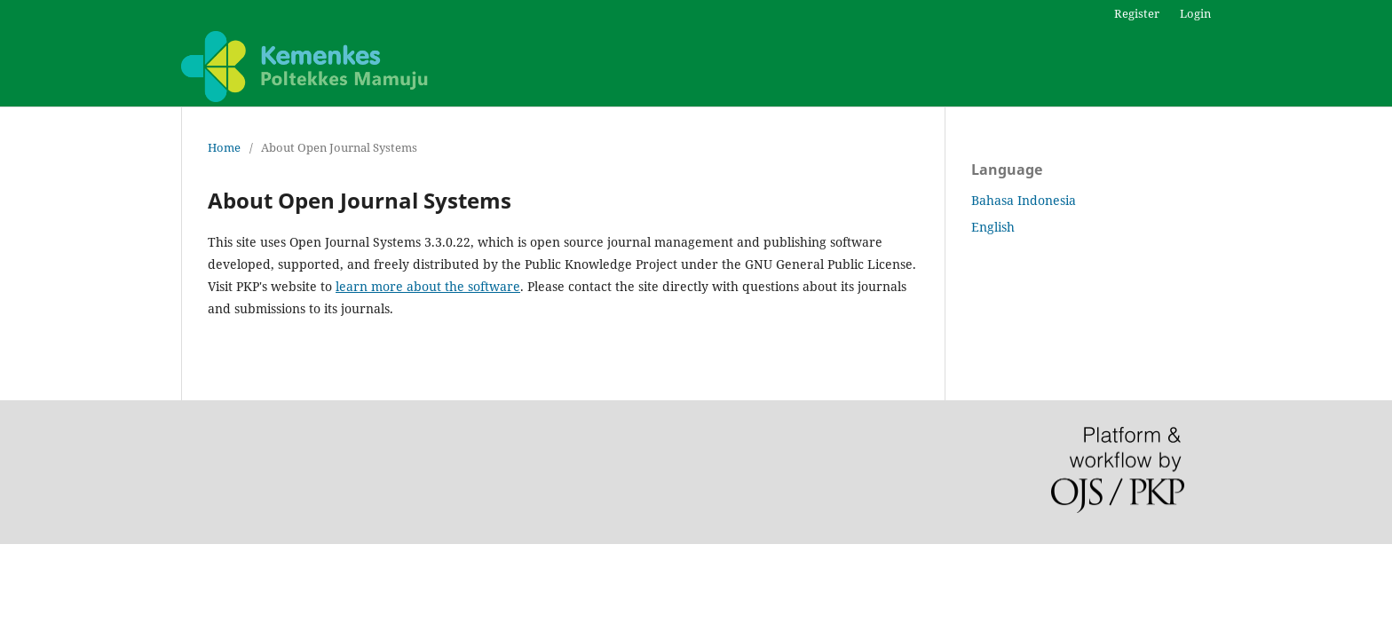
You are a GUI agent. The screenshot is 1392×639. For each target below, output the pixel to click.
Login (1195, 13)
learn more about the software (428, 286)
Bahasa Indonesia (1023, 200)
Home (224, 147)
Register (1136, 13)
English (993, 226)
